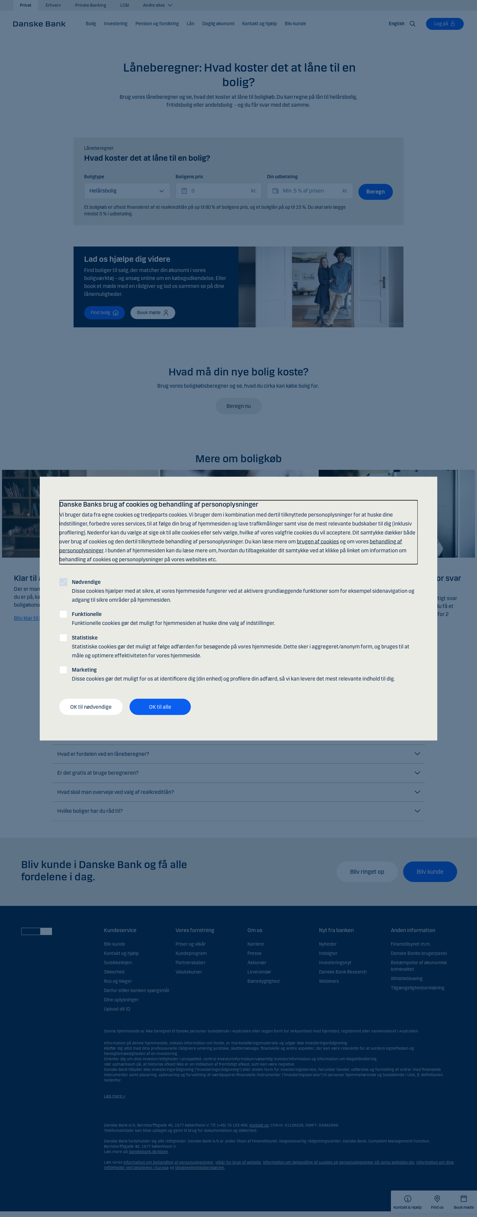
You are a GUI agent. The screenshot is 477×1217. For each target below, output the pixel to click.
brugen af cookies (318, 541)
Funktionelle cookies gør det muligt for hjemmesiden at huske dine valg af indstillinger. (173, 618)
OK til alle (160, 706)
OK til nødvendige (91, 706)
